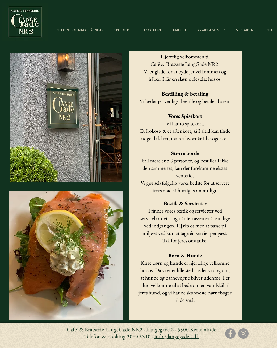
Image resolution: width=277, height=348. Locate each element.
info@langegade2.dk (176, 336)
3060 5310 (138, 336)
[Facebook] (230, 333)
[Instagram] (243, 333)
